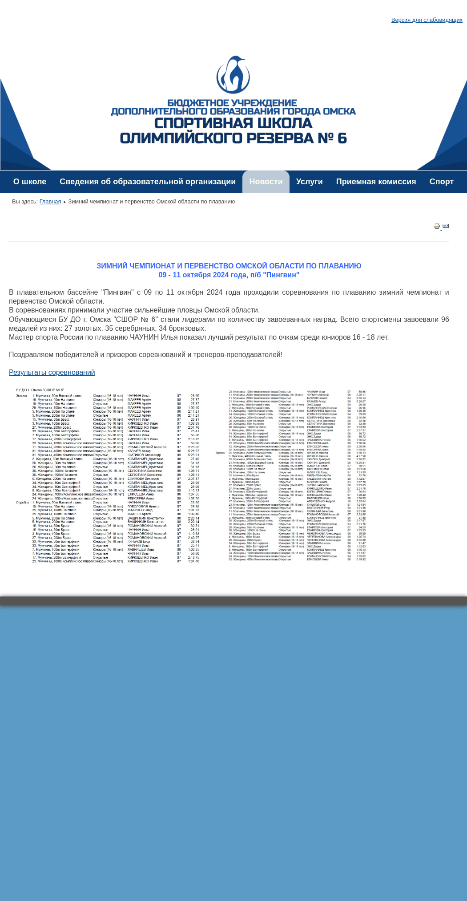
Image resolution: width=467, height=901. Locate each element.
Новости (265, 181)
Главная (50, 201)
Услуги (309, 181)
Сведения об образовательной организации (148, 181)
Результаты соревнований (52, 372)
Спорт (442, 181)
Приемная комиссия (376, 181)
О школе (30, 181)
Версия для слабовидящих (427, 19)
